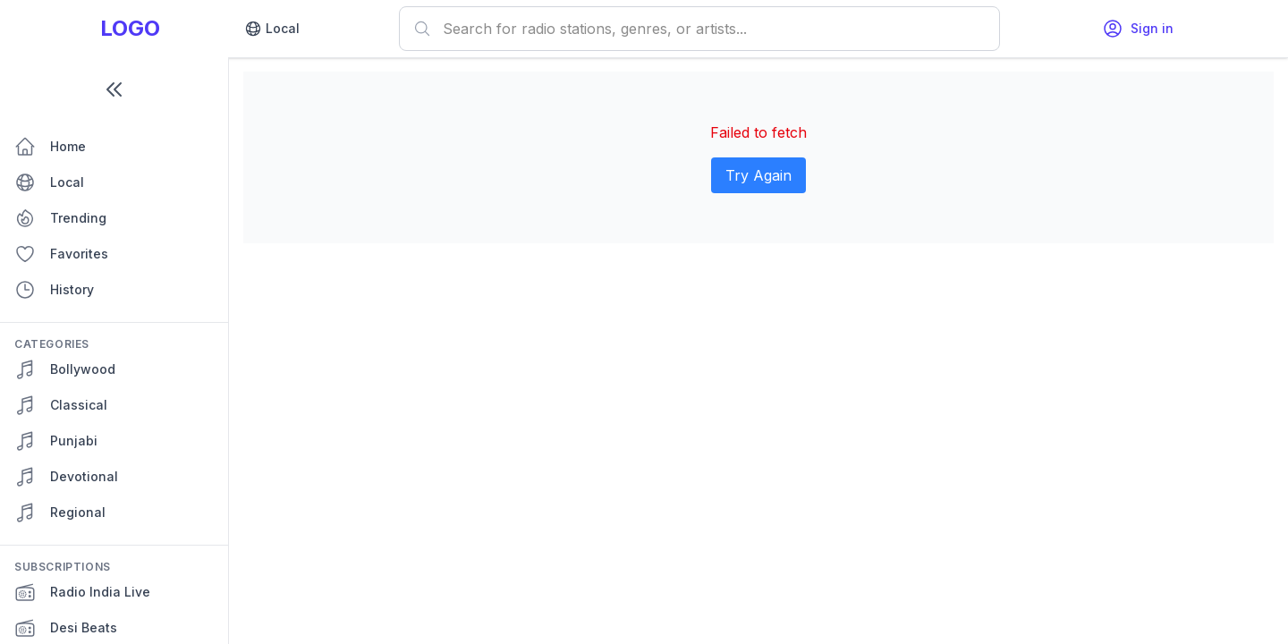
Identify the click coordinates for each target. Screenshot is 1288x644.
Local (272, 29)
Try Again (758, 175)
